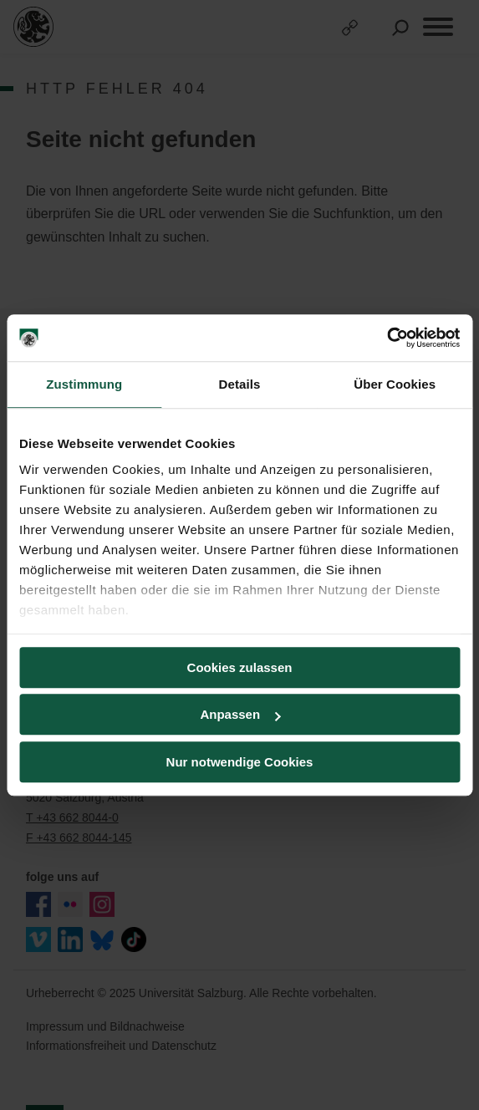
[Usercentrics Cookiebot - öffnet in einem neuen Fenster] (386, 338)
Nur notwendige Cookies (239, 762)
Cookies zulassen (240, 667)
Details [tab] (240, 384)
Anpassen (240, 714)
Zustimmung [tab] (84, 384)
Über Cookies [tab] (395, 384)
